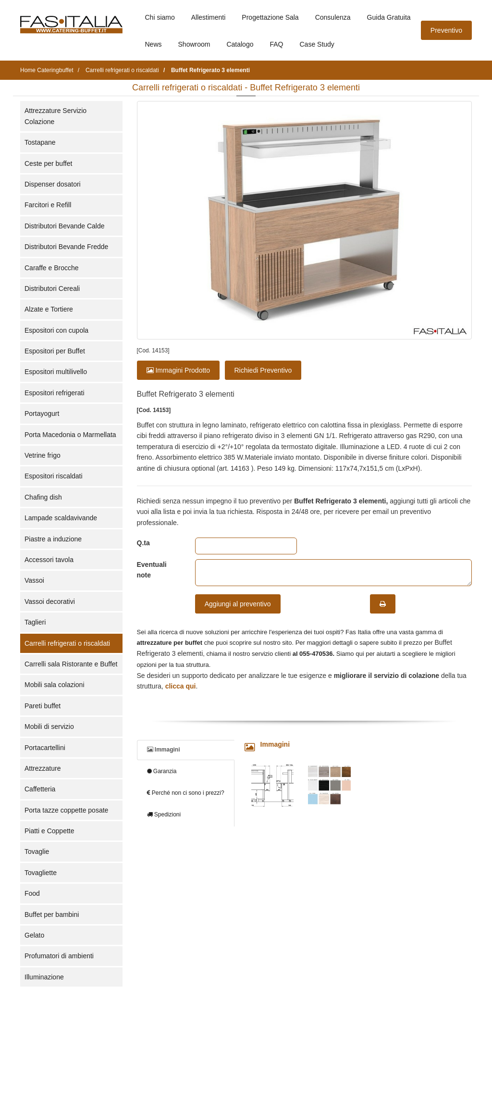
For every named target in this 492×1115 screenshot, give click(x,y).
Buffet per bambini (52, 914)
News (153, 44)
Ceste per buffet (48, 163)
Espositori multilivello (56, 372)
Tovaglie (37, 851)
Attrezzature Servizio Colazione (55, 116)
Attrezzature (43, 768)
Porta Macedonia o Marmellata (70, 434)
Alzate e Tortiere (49, 309)
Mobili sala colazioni (55, 685)
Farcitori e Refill (48, 205)
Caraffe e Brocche (52, 268)
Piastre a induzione (53, 539)
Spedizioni (164, 814)
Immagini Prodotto (178, 370)
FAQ (276, 44)
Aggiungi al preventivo (238, 604)
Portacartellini (45, 748)
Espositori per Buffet (55, 351)
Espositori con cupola (56, 330)
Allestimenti (208, 17)
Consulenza (333, 17)
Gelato (34, 935)
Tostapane (40, 142)
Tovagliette (41, 873)
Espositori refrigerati (55, 393)
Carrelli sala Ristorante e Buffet (71, 664)
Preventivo (446, 30)
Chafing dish (43, 497)
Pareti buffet (43, 706)
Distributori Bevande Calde (65, 226)
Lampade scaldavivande (61, 518)
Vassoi (34, 580)
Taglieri (35, 622)
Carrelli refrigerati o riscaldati (67, 643)
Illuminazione (44, 977)
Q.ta (143, 543)
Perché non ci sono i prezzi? (185, 792)
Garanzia (162, 771)
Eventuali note (152, 570)
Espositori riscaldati (54, 476)
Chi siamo (160, 17)
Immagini (163, 749)
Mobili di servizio (49, 726)
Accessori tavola (49, 560)
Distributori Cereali (52, 288)
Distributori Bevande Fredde (66, 247)
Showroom (194, 44)
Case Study (317, 44)
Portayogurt (42, 413)
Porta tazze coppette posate (66, 810)
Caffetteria (40, 789)
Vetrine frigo (43, 455)
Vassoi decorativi (50, 601)
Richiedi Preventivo (263, 370)
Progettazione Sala (270, 17)
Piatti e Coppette (49, 831)
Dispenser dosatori (53, 184)
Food (32, 893)
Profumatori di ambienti (59, 956)
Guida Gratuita (389, 17)
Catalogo (239, 44)
